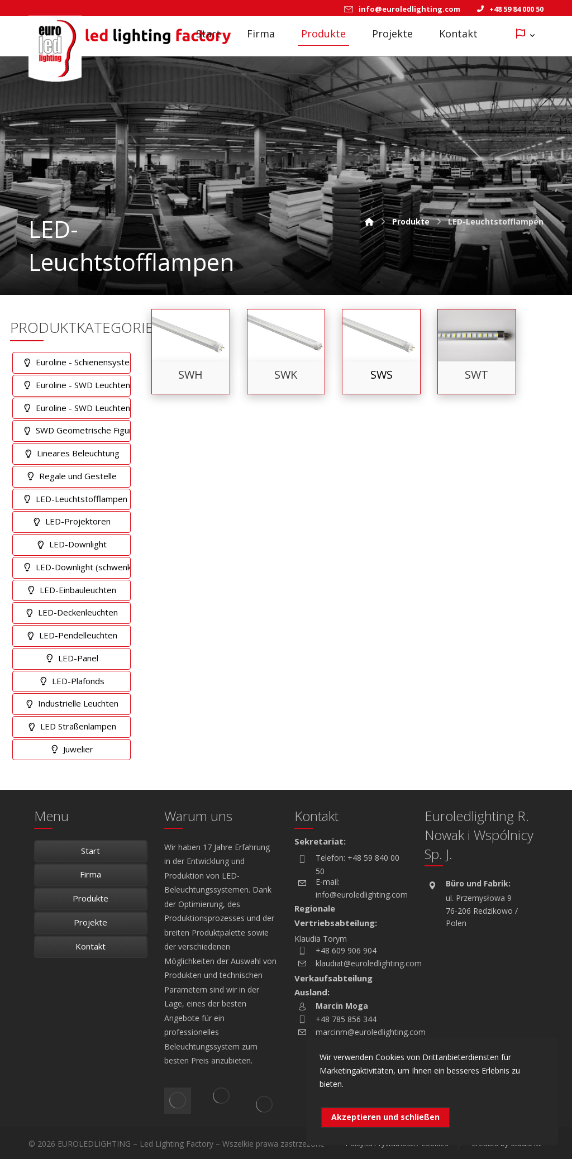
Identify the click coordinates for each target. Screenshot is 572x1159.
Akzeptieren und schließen (385, 1117)
